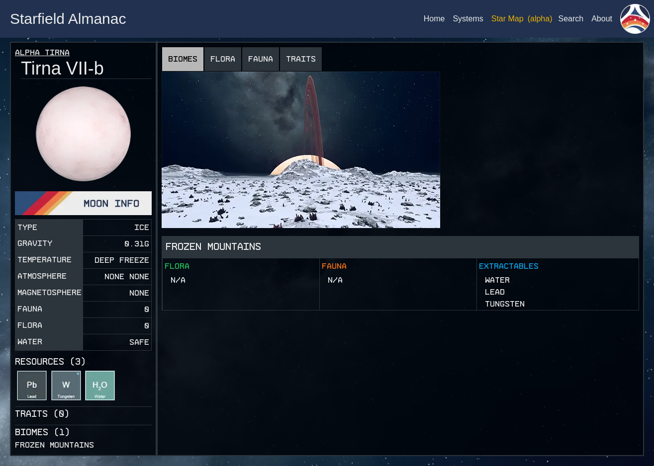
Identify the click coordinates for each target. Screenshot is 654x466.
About (601, 18)
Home (434, 18)
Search (570, 18)
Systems (468, 18)
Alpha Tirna (42, 52)
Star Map (507, 18)
